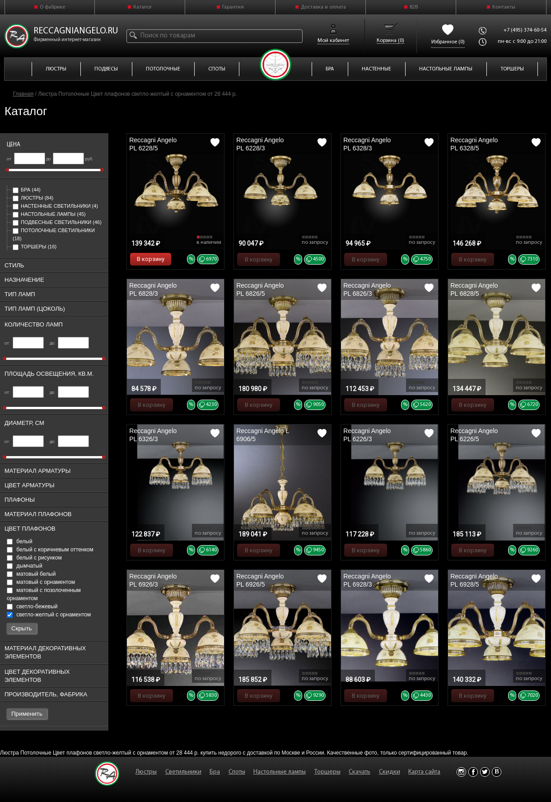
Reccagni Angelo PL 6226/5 (474, 435)
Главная (23, 94)
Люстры (33, 197)
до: (69, 343)
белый (20, 541)
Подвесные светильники (57, 222)
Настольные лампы (49, 214)
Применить (26, 713)
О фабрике (52, 7)
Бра (27, 189)
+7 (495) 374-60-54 (525, 30)
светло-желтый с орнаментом (49, 614)
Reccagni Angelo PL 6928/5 (474, 580)
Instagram (461, 772)
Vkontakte (496, 772)
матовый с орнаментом (41, 582)
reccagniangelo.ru (75, 31)
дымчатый (24, 566)
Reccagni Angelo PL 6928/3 (367, 580)
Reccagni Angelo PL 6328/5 (474, 144)
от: (24, 343)
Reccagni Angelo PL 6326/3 (153, 435)
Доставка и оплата (323, 7)
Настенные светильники (55, 206)
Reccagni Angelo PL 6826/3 (367, 289)
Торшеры (34, 246)
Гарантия (233, 7)
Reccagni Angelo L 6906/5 (262, 435)
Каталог (142, 7)
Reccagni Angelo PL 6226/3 (367, 435)
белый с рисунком (34, 558)
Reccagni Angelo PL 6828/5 (474, 289)
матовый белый (31, 574)
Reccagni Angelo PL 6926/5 (260, 580)
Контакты (503, 7)
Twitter (485, 772)
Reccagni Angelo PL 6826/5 (260, 289)
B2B (414, 7)
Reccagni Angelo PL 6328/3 (367, 144)
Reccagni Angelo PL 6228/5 (153, 144)
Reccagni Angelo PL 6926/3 (153, 580)
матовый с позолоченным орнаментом (44, 594)
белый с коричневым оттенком (50, 549)
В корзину (150, 259)
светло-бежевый (32, 606)
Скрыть (21, 628)
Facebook (473, 772)
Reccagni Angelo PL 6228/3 (260, 144)
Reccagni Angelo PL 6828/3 (153, 289)
